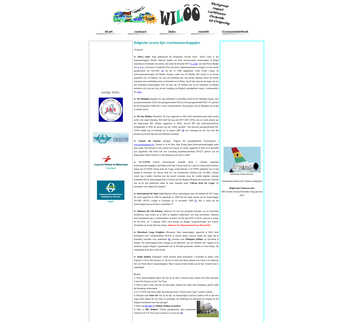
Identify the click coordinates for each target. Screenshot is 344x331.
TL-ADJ (194, 64)
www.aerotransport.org (144, 144)
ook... (139, 92)
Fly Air (148, 306)
